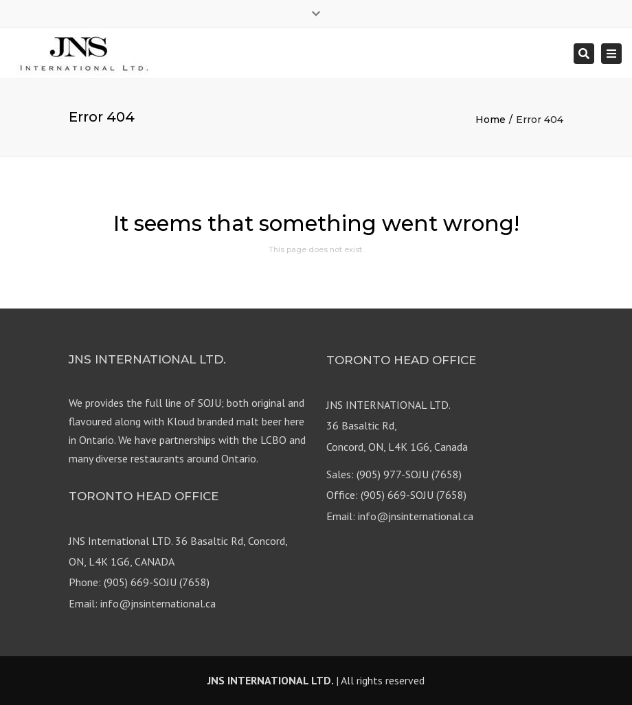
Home (490, 119)
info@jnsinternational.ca (415, 516)
